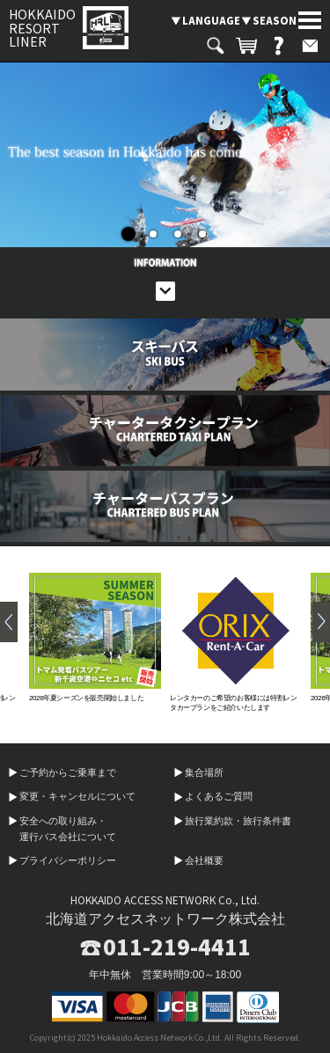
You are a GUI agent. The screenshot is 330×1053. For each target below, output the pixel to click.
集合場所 (204, 772)
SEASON (275, 20)
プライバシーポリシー (67, 860)
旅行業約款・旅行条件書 (238, 820)
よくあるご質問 (219, 796)
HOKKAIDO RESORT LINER (42, 27)
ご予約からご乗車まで (67, 772)
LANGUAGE (211, 20)
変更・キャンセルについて (77, 796)
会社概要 (204, 860)
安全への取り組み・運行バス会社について (67, 828)
